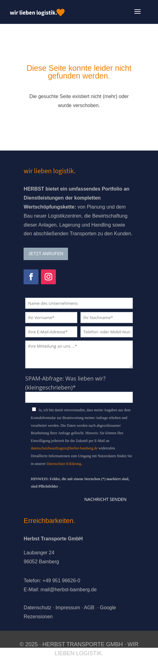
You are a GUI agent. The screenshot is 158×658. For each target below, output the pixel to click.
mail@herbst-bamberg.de (69, 589)
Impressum (68, 607)
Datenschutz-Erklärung (64, 464)
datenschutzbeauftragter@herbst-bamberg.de (64, 448)
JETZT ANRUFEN (45, 253)
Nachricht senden (105, 499)
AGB (89, 607)
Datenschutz (37, 607)
